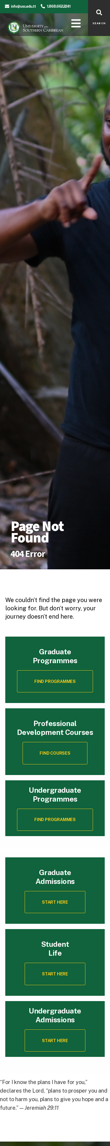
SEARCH (99, 23)
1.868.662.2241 (58, 6)
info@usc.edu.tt (23, 6)
